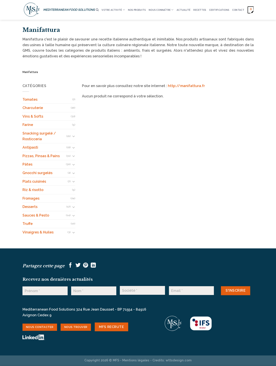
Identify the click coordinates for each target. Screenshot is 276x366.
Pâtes (27, 164)
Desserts (29, 207)
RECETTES (199, 10)
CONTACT (238, 10)
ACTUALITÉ (184, 10)
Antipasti (30, 147)
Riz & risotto (32, 190)
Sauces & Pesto (35, 215)
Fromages (30, 198)
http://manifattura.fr (186, 86)
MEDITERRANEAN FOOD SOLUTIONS (69, 9)
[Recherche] (97, 10)
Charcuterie (32, 108)
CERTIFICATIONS (219, 10)
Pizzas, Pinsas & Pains (41, 156)
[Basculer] (73, 136)
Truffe (27, 224)
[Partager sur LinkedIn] (93, 265)
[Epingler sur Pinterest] (85, 265)
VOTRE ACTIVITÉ (113, 10)
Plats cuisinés (34, 181)
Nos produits (137, 10)
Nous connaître (161, 10)
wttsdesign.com (179, 360)
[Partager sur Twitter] (78, 265)
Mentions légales (135, 360)
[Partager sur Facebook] (70, 265)
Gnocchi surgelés (37, 173)
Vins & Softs (32, 116)
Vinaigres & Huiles (38, 232)
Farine (27, 125)
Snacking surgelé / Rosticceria (39, 136)
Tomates (29, 99)
